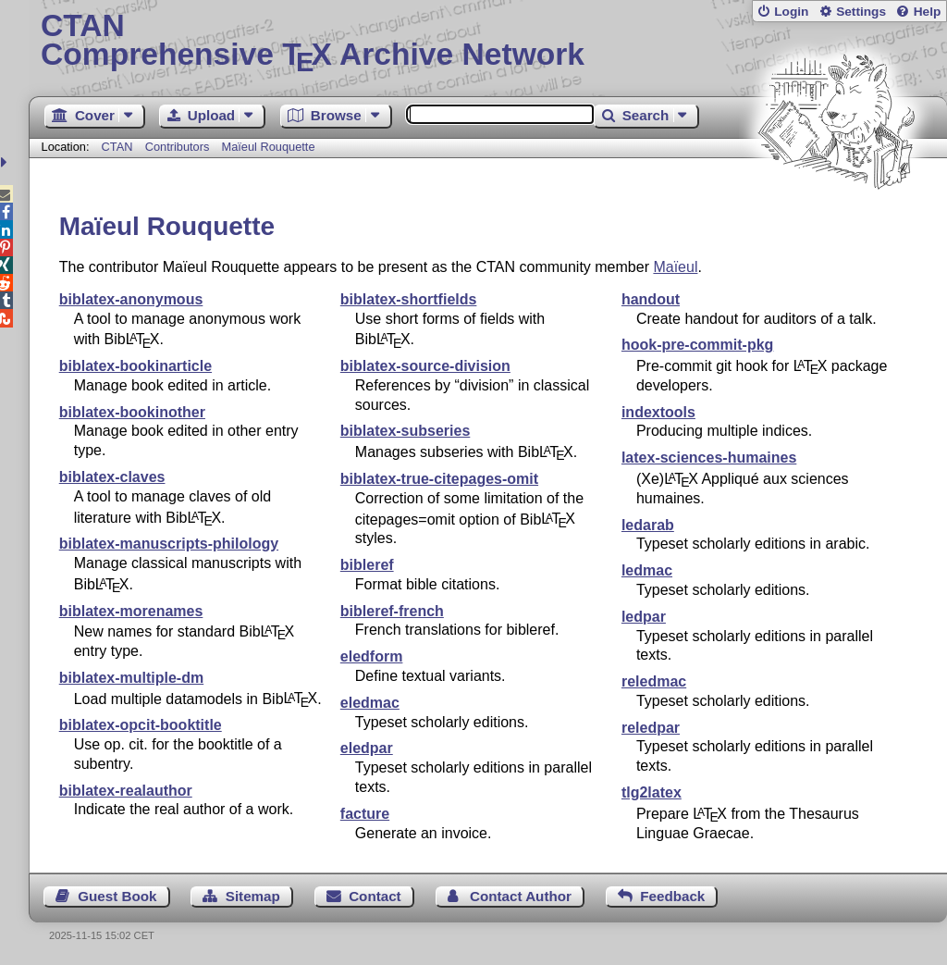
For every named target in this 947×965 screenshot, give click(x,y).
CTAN (117, 147)
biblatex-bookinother (132, 412)
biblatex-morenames (131, 611)
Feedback (672, 896)
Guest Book (117, 896)
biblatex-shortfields (408, 299)
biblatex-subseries (405, 431)
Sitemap (253, 896)
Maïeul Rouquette (268, 147)
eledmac (370, 703)
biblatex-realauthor (125, 790)
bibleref (367, 565)
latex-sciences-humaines (708, 457)
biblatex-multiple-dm (131, 678)
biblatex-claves (112, 477)
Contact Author (521, 896)
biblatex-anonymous (131, 299)
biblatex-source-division (425, 366)
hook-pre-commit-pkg (697, 345)
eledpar (366, 748)
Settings (861, 12)
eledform (371, 656)
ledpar (643, 617)
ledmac (646, 570)
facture (364, 814)
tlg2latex (651, 792)
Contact (375, 896)
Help (927, 12)
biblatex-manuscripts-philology (168, 543)
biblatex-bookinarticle (135, 366)
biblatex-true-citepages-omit (439, 479)
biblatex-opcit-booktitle (140, 725)
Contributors (177, 147)
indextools (658, 412)
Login (791, 12)
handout (650, 299)
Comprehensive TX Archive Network (488, 41)
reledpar (650, 728)
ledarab (647, 525)
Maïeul (675, 267)
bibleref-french (392, 611)
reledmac (653, 681)
